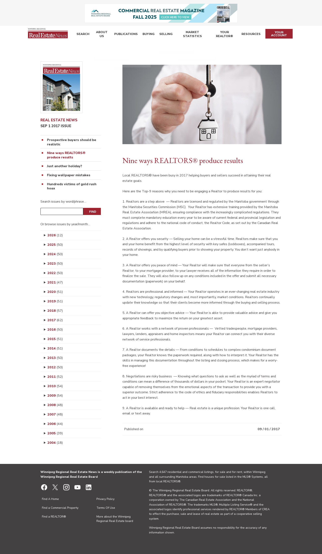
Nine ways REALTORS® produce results (66, 155)
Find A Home (50, 499)
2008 (55, 405)
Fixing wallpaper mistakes (68, 175)
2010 (55, 386)
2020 (55, 292)
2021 (55, 282)
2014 (55, 348)
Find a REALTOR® (54, 517)
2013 (55, 358)
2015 (55, 339)
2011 (55, 376)
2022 (55, 273)
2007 (55, 414)
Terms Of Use (105, 508)
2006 (55, 424)
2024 (55, 254)
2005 (55, 433)
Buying (146, 35)
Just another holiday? (64, 166)
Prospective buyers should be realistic (71, 142)
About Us (101, 35)
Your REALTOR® (224, 35)
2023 (55, 263)
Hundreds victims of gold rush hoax (71, 186)
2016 (55, 329)
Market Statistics (190, 35)
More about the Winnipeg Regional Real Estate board (114, 519)
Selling (163, 35)
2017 (55, 320)
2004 (55, 442)
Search (82, 35)
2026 (55, 235)
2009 (55, 395)
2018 (55, 310)
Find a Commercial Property (60, 508)
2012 (55, 367)
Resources (250, 35)
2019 (55, 301)
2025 (55, 244)
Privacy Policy (105, 499)
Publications (125, 35)
